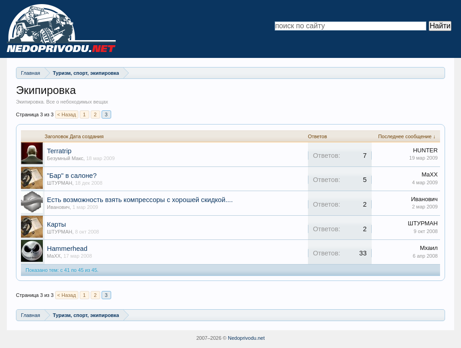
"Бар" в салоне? (72, 175)
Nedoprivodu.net (246, 338)
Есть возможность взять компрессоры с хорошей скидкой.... (140, 199)
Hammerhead (67, 248)
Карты (56, 224)
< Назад (66, 114)
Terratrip (59, 151)
